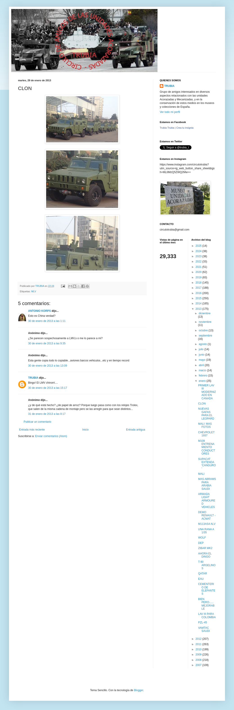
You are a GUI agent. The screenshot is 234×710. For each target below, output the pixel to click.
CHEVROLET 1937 (206, 434)
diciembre (204, 313)
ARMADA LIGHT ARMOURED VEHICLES (206, 500)
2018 (199, 282)
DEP (201, 543)
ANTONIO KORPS (39, 310)
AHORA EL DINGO (205, 555)
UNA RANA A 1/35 (206, 531)
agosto (203, 344)
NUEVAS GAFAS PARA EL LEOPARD (206, 413)
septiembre (205, 335)
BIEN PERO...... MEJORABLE (206, 604)
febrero (203, 375)
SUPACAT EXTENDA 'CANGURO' (207, 463)
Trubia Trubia (167, 127)
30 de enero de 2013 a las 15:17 (47, 387)
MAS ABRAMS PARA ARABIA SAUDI (207, 483)
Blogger (138, 690)
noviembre (205, 321)
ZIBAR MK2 (205, 548)
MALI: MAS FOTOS (205, 425)
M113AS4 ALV (206, 523)
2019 (199, 277)
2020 (199, 272)
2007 (199, 665)
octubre (203, 330)
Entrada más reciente (32, 429)
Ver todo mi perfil (170, 112)
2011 (199, 644)
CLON (201, 403)
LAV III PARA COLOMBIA (207, 615)
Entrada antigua (135, 429)
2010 (199, 649)
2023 (199, 256)
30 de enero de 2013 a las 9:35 (46, 343)
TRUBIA (33, 377)
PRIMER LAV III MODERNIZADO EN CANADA (207, 392)
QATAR (202, 573)
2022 (199, 261)
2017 (199, 287)
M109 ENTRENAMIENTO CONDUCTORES (206, 447)
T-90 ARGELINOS (206, 565)
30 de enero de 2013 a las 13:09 (47, 365)
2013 (199, 308)
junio (202, 354)
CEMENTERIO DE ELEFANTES (206, 589)
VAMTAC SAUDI (204, 629)
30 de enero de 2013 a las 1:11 (46, 321)
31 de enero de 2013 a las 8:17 (46, 413)
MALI (201, 473)
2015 (199, 298)
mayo (202, 359)
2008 (199, 660)
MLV (33, 291)
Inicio (85, 429)
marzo (203, 370)
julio (201, 349)
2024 (199, 251)
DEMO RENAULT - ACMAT (206, 515)
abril (202, 365)
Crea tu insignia (184, 127)
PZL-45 (202, 622)
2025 (199, 245)
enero (202, 380)
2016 (199, 293)
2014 (199, 303)
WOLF (202, 537)
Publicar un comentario (37, 421)
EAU (201, 578)
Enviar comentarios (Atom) (51, 436)
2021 (199, 266)
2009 (199, 654)
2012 (199, 638)
